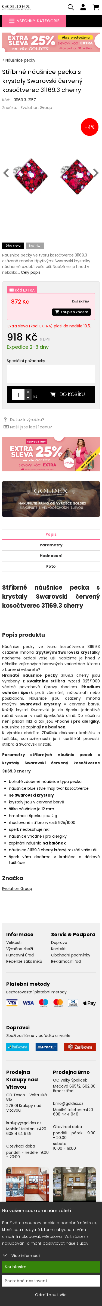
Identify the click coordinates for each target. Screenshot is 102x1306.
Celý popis (31, 272)
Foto (51, 566)
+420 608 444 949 (26, 1131)
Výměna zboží (19, 949)
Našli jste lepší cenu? (28, 427)
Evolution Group (36, 107)
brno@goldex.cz (68, 1103)
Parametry (51, 545)
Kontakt (58, 949)
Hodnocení (51, 555)
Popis (51, 534)
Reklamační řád (66, 961)
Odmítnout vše (51, 1295)
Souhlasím (16, 1267)
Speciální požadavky (26, 361)
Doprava (59, 942)
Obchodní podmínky (70, 955)
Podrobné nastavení (26, 1281)
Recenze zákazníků (24, 961)
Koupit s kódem (71, 312)
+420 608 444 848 (73, 1112)
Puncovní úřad (20, 955)
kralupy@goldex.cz (23, 1123)
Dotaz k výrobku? (24, 419)
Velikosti (13, 942)
